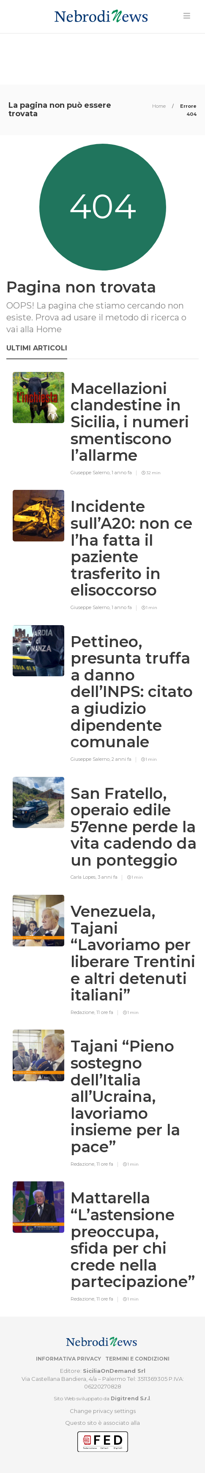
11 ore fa (104, 1012)
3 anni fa (108, 877)
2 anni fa (121, 759)
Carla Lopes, (84, 877)
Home (159, 106)
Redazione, (83, 1012)
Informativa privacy (68, 1358)
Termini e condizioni (137, 1358)
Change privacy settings (103, 1410)
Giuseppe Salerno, (91, 473)
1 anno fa (122, 473)
